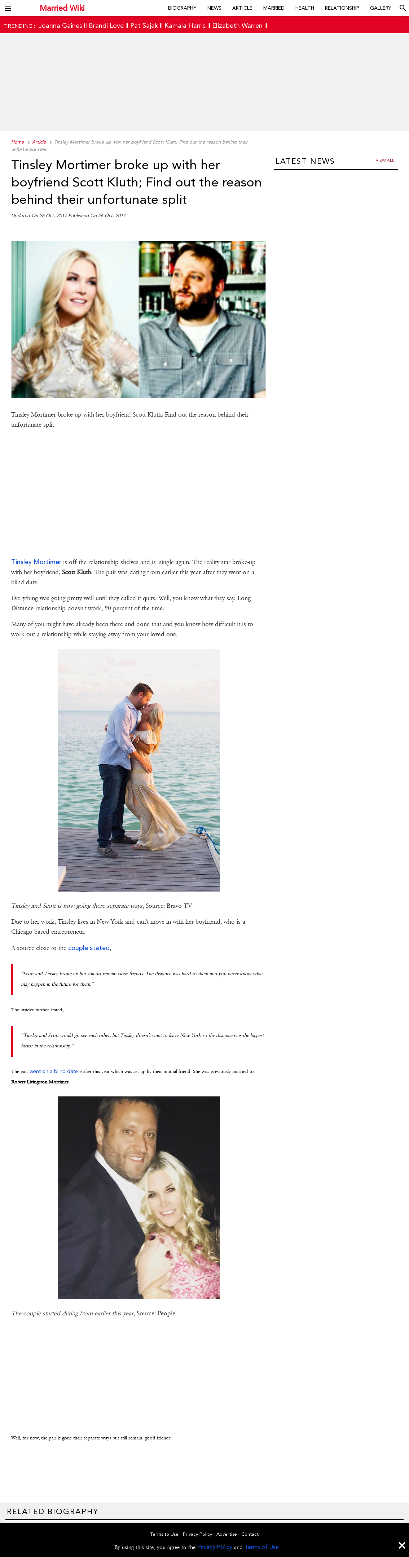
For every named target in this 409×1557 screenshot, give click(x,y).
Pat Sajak (144, 25)
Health (304, 8)
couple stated (89, 947)
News (214, 8)
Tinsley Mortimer (36, 562)
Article (242, 8)
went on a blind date (54, 1071)
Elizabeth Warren (237, 25)
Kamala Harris (185, 25)
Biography (182, 8)
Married (274, 8)
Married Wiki (62, 8)
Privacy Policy (214, 1547)
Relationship (342, 8)
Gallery (380, 8)
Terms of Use (262, 1547)
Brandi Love (106, 25)
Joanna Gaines (60, 25)
